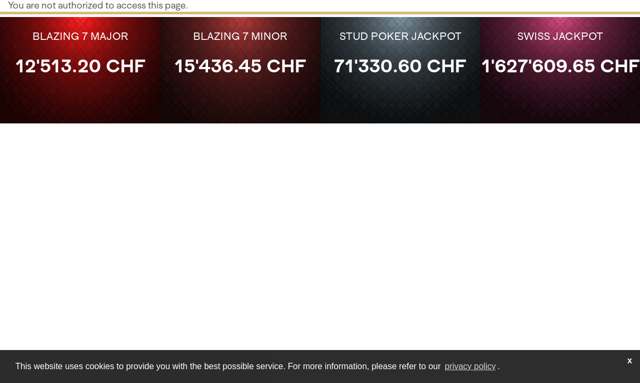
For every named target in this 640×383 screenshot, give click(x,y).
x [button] (629, 360)
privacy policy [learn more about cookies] (470, 366)
